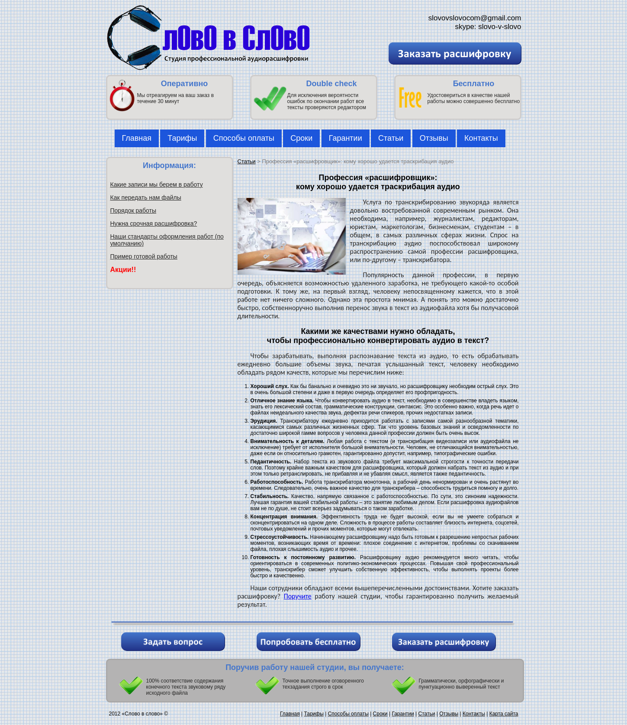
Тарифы (182, 138)
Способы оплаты (243, 138)
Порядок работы (133, 210)
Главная (137, 138)
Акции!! (123, 269)
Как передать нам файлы (145, 197)
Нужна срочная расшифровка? (153, 223)
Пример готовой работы (143, 256)
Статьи (390, 138)
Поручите (298, 596)
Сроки (301, 138)
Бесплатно (474, 83)
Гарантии (345, 138)
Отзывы (434, 138)
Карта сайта (503, 714)
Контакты (481, 138)
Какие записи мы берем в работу (156, 184)
